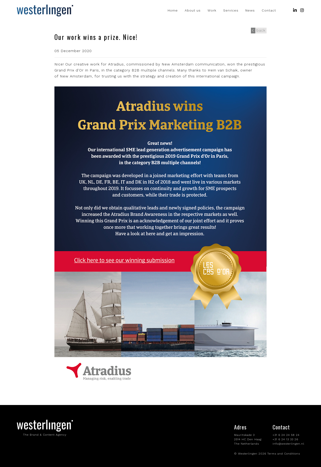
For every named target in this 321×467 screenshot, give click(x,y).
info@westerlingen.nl (288, 443)
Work (212, 10)
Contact (269, 10)
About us (193, 10)
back (258, 30)
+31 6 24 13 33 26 (285, 439)
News (250, 10)
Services (230, 10)
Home (173, 10)
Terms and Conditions (283, 453)
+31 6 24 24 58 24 (286, 435)
